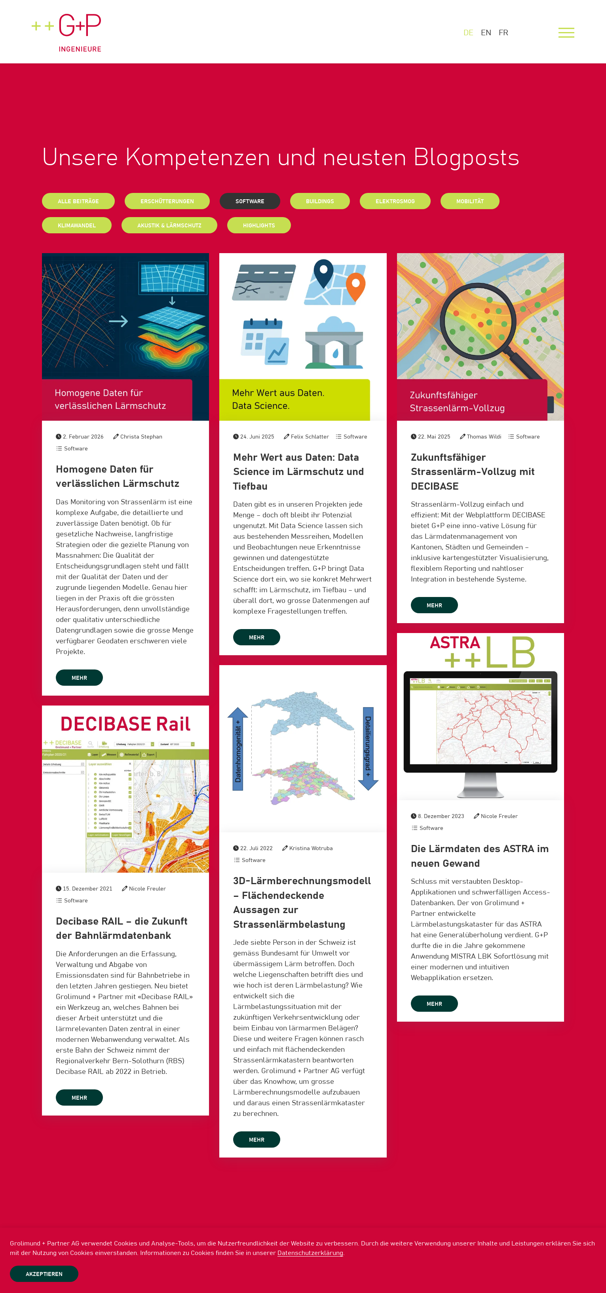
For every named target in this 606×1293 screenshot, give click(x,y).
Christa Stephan (141, 437)
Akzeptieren (44, 1274)
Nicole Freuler (499, 816)
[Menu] (566, 33)
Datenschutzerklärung (310, 1253)
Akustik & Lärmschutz (169, 226)
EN (486, 33)
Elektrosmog (395, 201)
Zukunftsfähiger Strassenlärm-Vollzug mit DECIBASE (473, 472)
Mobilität (470, 201)
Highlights (259, 226)
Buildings (320, 201)
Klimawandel (77, 226)
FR (503, 33)
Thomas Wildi (484, 437)
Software (250, 201)
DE (468, 33)
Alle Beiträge (78, 201)
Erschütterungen (167, 201)
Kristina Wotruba (311, 848)
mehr (79, 678)
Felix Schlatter (310, 437)
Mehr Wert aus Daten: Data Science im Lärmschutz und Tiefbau (298, 472)
